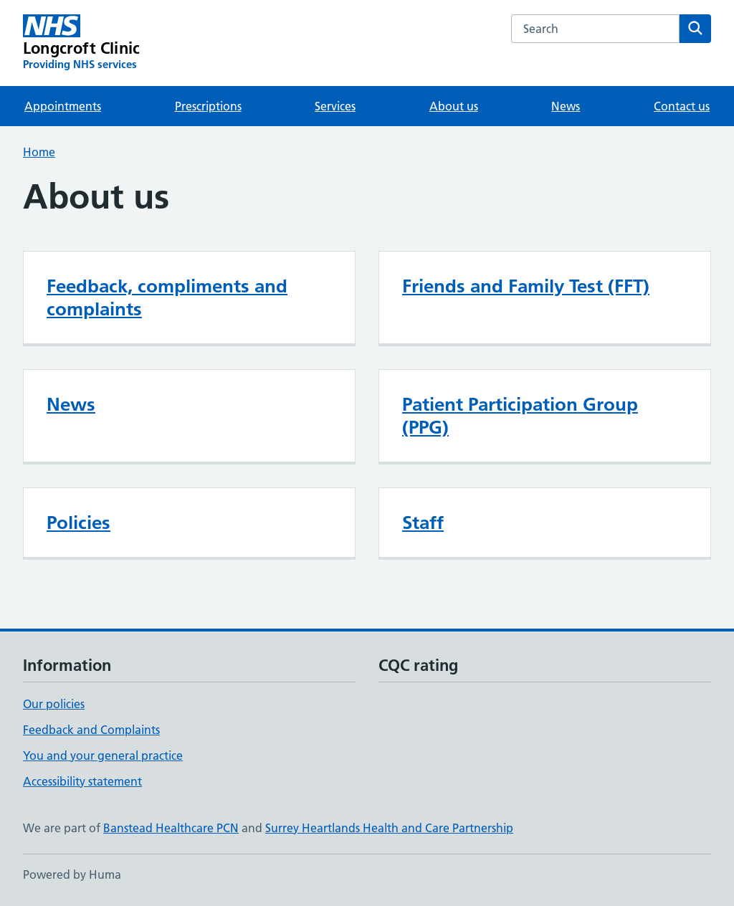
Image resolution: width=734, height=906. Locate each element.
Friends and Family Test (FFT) (525, 286)
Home (39, 152)
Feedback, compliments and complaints (167, 297)
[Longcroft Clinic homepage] (81, 43)
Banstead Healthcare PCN (171, 828)
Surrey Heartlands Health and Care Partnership (389, 828)
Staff (423, 522)
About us (453, 106)
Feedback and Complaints (91, 730)
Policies (78, 522)
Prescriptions (208, 106)
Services (335, 106)
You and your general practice (103, 755)
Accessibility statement (82, 781)
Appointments (62, 106)
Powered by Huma (72, 874)
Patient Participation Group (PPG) (520, 416)
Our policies (54, 704)
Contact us (682, 106)
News (565, 106)
